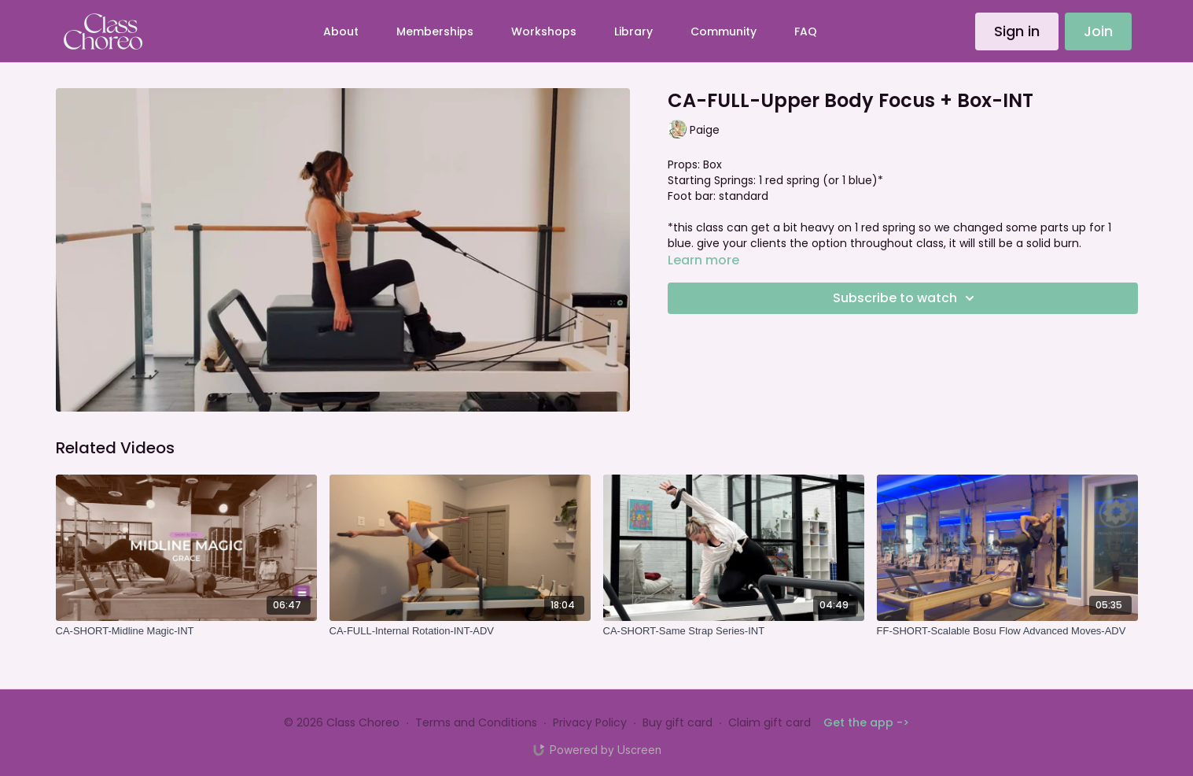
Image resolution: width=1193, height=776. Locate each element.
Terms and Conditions (476, 722)
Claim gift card (769, 722)
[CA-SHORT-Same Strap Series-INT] (733, 631)
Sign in (1017, 31)
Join (1098, 31)
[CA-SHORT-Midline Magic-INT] (186, 631)
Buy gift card (677, 722)
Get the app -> (866, 722)
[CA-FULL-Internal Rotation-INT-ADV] (460, 631)
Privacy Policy (590, 722)
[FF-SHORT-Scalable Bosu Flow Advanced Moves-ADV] (1007, 631)
